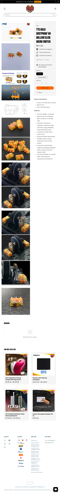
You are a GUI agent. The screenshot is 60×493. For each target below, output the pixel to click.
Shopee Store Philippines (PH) (35, 459)
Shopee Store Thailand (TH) (35, 452)
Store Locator (35, 442)
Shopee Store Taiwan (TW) (35, 455)
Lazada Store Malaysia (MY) (35, 465)
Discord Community (36, 472)
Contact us (34, 440)
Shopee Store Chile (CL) (35, 462)
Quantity (38, 70)
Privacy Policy (27, 489)
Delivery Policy (46, 489)
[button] (4, 8)
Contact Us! (40, 1)
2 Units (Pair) (42, 77)
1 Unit (39, 73)
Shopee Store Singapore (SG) (35, 448)
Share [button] (39, 92)
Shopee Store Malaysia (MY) (35, 445)
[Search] (53, 14)
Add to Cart (45, 88)
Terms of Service (36, 489)
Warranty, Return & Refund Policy (13, 489)
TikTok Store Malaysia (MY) (35, 469)
